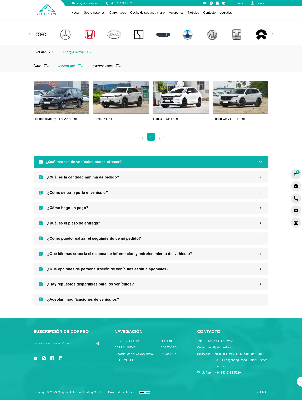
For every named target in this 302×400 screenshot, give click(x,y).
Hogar (75, 12)
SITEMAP (262, 392)
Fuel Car (40, 52)
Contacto (209, 12)
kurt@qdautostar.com (88, 3)
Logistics (226, 12)
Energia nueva (73, 52)
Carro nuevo (117, 12)
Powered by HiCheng (122, 392)
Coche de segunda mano (147, 12)
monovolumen (102, 65)
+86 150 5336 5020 (228, 372)
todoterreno (66, 65)
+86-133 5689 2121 (121, 3)
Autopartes (176, 12)
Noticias (193, 12)
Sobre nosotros (94, 12)
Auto (37, 65)
